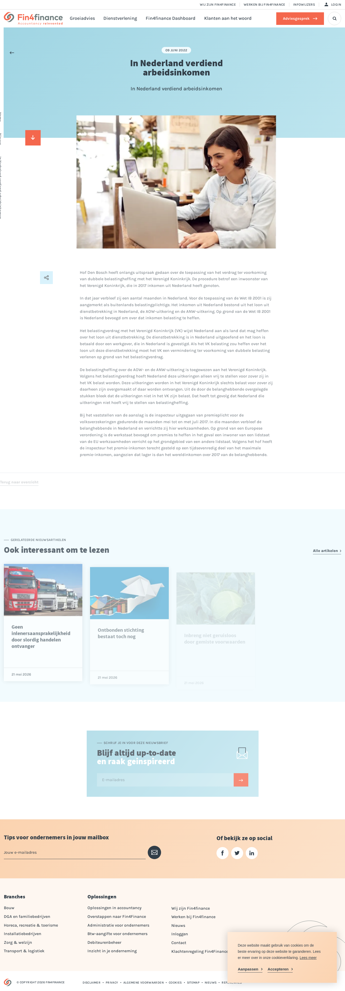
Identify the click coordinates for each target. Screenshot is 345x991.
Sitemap (193, 982)
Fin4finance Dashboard (170, 18)
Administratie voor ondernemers (118, 925)
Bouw (9, 907)
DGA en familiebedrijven (27, 916)
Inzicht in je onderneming (112, 950)
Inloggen (179, 933)
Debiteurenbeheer (104, 942)
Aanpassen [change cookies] (248, 969)
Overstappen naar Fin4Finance (116, 916)
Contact (178, 942)
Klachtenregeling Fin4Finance (199, 951)
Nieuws (178, 925)
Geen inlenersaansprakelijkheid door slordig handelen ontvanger (41, 654)
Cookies (175, 982)
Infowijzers (304, 4)
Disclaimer (92, 982)
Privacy (112, 982)
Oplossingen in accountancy (114, 907)
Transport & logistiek (24, 950)
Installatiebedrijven (22, 933)
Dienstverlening (120, 18)
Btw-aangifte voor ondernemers (117, 933)
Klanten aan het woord (228, 18)
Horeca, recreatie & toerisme (31, 925)
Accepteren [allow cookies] (278, 969)
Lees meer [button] (308, 958)
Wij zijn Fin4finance (218, 4)
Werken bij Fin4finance (264, 4)
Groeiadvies (82, 18)
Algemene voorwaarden (143, 982)
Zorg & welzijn (18, 942)
